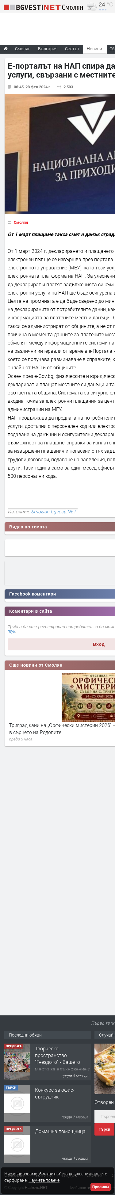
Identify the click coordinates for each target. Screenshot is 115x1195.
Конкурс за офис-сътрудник (55, 1093)
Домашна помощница (60, 1131)
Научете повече (44, 1180)
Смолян (21, 222)
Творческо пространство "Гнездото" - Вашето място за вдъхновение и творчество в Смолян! (62, 1062)
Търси (104, 1129)
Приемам (100, 1187)
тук (11, 631)
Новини (94, 48)
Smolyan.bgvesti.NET (53, 511)
